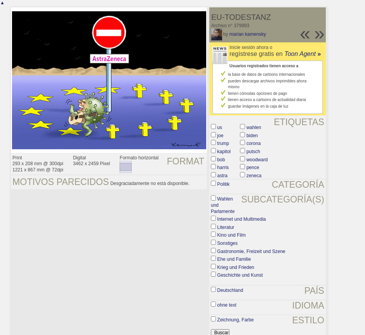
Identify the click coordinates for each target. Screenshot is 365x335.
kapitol (224, 151)
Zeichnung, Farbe (235, 320)
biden (252, 135)
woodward (257, 159)
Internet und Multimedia (241, 219)
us (219, 127)
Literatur (225, 227)
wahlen (254, 127)
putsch (253, 151)
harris (223, 167)
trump (223, 143)
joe (220, 135)
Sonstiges (227, 243)
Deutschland (230, 290)
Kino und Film (231, 235)
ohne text (226, 305)
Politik (223, 184)
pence (253, 167)
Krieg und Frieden (235, 267)
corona (254, 143)
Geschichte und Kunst (239, 275)
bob (221, 159)
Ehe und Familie (234, 259)
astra (222, 175)
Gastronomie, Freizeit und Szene (251, 251)
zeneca (254, 175)
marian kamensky (247, 34)
